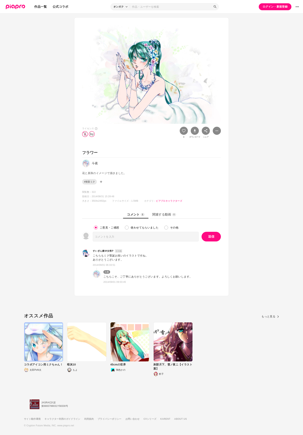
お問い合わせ (132, 419)
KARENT (165, 419)
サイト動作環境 (32, 419)
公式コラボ (60, 6)
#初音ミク (89, 181)
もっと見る (270, 316)
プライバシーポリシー (110, 419)
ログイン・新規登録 (275, 6)
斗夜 (106, 272)
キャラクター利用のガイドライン (62, 419)
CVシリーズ (150, 419)
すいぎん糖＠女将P (103, 251)
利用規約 (89, 419)
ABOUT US (180, 419)
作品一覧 (40, 6)
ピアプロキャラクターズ (169, 201)
